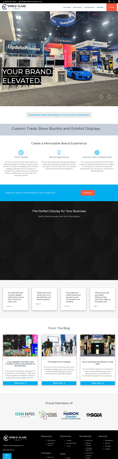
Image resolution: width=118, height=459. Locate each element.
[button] (101, 97)
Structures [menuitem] (77, 7)
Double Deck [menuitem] (71, 443)
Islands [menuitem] (69, 440)
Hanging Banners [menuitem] (89, 449)
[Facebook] (109, 1)
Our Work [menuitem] (67, 7)
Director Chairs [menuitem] (89, 457)
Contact (112, 7)
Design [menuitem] (107, 449)
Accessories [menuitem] (89, 7)
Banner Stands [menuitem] (88, 444)
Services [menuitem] (100, 7)
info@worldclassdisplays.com (31, 1)
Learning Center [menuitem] (50, 444)
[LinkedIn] (114, 1)
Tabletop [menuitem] (89, 440)
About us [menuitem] (50, 457)
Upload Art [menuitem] (51, 440)
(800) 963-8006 (11, 1)
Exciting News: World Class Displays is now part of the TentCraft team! (59, 115)
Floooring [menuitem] (89, 453)
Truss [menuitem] (68, 446)
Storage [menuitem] (108, 446)
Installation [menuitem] (109, 440)
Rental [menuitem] (107, 443)
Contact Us (87, 193)
